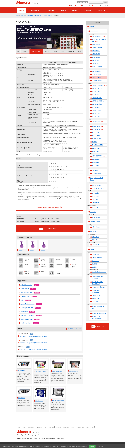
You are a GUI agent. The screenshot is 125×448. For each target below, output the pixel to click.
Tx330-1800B (96, 135)
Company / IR (90, 427)
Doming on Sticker (26, 323)
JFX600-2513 (96, 95)
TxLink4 (94, 267)
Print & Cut (38, 15)
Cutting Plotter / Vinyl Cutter (96, 179)
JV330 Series (96, 51)
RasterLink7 (95, 254)
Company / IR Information (100, 6)
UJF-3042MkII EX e (98, 101)
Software (92, 249)
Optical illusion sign (26, 285)
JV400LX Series (97, 66)
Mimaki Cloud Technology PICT (97, 317)
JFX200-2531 (96, 113)
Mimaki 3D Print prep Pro (98, 307)
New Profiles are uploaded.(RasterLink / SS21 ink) (33, 342)
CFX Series (95, 193)
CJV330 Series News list (74, 328)
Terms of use (25, 438)
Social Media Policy (51, 438)
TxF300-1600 (96, 159)
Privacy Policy (33, 438)
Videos (47, 51)
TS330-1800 (97, 126)
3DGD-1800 (95, 245)
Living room (24, 311)
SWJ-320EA (96, 57)
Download (87, 10)
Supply (63, 10)
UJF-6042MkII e (97, 98)
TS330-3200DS (97, 138)
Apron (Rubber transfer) (28, 304)
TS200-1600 (97, 129)
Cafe (22, 300)
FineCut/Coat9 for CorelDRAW (97, 283)
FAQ (62, 51)
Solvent (20, 250)
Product (21, 10)
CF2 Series (95, 202)
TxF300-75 (95, 162)
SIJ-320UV (95, 63)
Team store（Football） (28, 315)
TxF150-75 (95, 165)
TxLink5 (94, 264)
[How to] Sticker (25, 296)
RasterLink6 (95, 261)
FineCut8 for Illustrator (99, 287)
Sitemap (19, 438)
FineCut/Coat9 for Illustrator (97, 278)
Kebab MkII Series (97, 173)
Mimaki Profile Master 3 (99, 272)
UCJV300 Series (97, 80)
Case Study (35, 10)
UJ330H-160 (98, 121)
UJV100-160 (96, 54)
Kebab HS (95, 170)
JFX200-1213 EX (97, 88)
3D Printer (93, 231)
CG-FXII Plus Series (98, 188)
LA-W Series (96, 217)
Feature (25, 51)
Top (18, 51)
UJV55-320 (95, 60)
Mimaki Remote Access (99, 313)
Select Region (82, 2)
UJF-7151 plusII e (99, 85)
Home (72, 6)
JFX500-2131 (96, 116)
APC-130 (95, 207)
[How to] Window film (27, 308)
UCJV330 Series (97, 74)
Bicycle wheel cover (27, 292)
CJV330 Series (47, 15)
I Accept (92, 446)
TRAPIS (94, 142)
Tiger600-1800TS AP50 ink (99, 40)
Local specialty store (27, 319)
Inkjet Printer (30, 15)
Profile (31, 333)
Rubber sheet (25, 288)
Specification (36, 51)
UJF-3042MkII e (97, 104)
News (78, 6)
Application (50, 10)
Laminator (93, 212)
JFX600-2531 (96, 91)
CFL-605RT (95, 199)
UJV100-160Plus (97, 47)
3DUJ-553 (95, 240)
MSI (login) (60, 438)
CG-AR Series (96, 185)
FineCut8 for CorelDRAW (96, 291)
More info (100, 446)
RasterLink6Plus (97, 258)
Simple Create (96, 295)
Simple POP (96, 298)
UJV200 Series (98, 36)
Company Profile (86, 6)
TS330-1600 (96, 148)
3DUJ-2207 (95, 237)
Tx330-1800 (95, 132)
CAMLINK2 (95, 301)
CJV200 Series (96, 71)
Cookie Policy (41, 438)
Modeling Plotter (95, 221)
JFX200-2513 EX (97, 107)
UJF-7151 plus (96, 110)
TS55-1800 (95, 151)
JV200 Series (96, 44)
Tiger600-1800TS (97, 145)
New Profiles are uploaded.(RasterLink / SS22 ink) (33, 336)
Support (74, 10)
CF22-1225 (95, 196)
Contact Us (101, 10)
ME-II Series (96, 227)
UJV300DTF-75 (98, 156)
